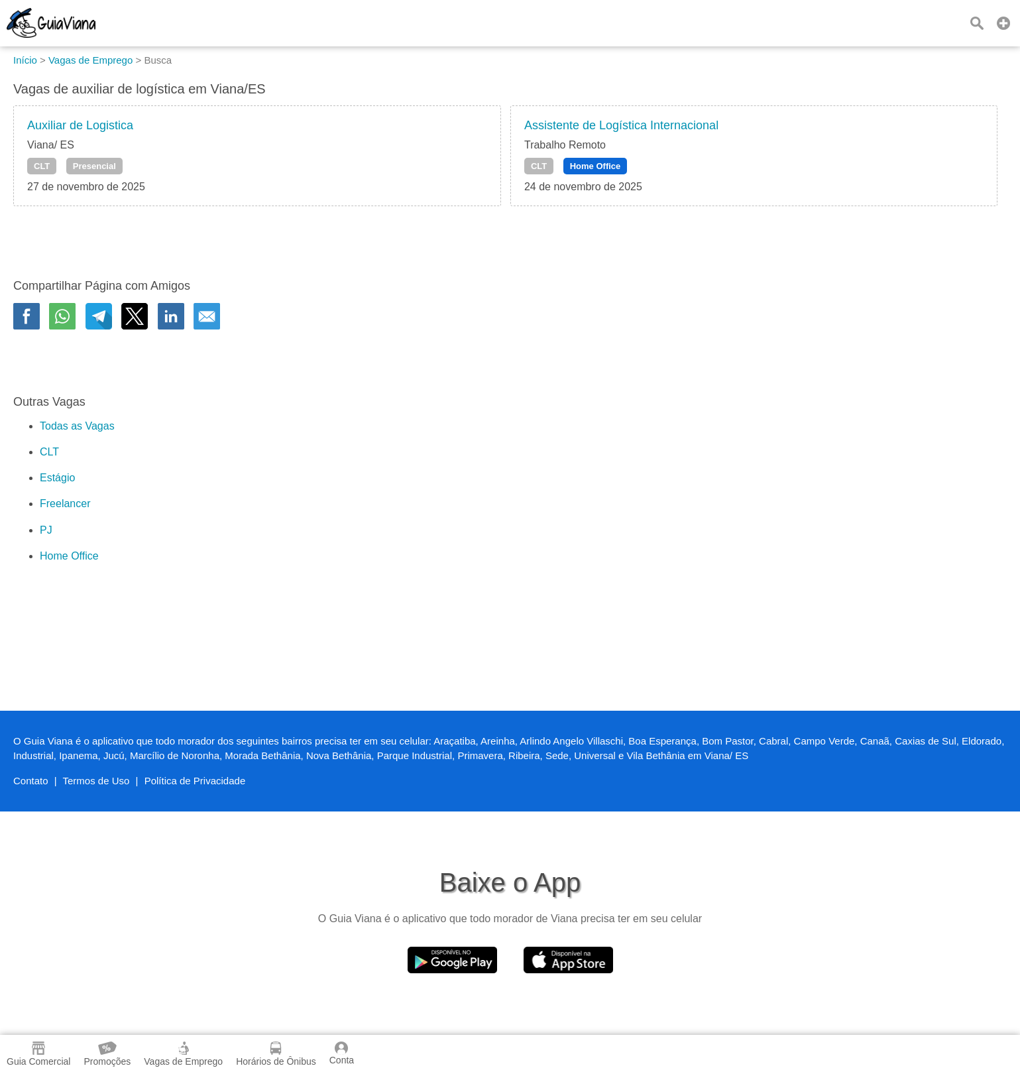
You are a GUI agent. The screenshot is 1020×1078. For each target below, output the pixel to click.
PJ (46, 530)
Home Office (595, 166)
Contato (30, 780)
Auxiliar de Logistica (80, 125)
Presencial (94, 166)
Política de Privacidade (195, 780)
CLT (42, 166)
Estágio (57, 477)
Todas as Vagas (77, 426)
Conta (341, 1053)
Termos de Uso (96, 780)
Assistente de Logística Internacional (621, 125)
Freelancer (65, 503)
